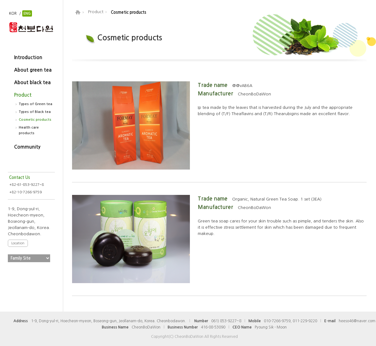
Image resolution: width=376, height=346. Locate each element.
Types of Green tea (35, 104)
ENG (27, 13)
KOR (13, 13)
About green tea (33, 70)
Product (23, 95)
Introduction (28, 57)
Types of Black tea (35, 112)
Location (17, 243)
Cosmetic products (35, 119)
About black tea (32, 82)
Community (27, 147)
